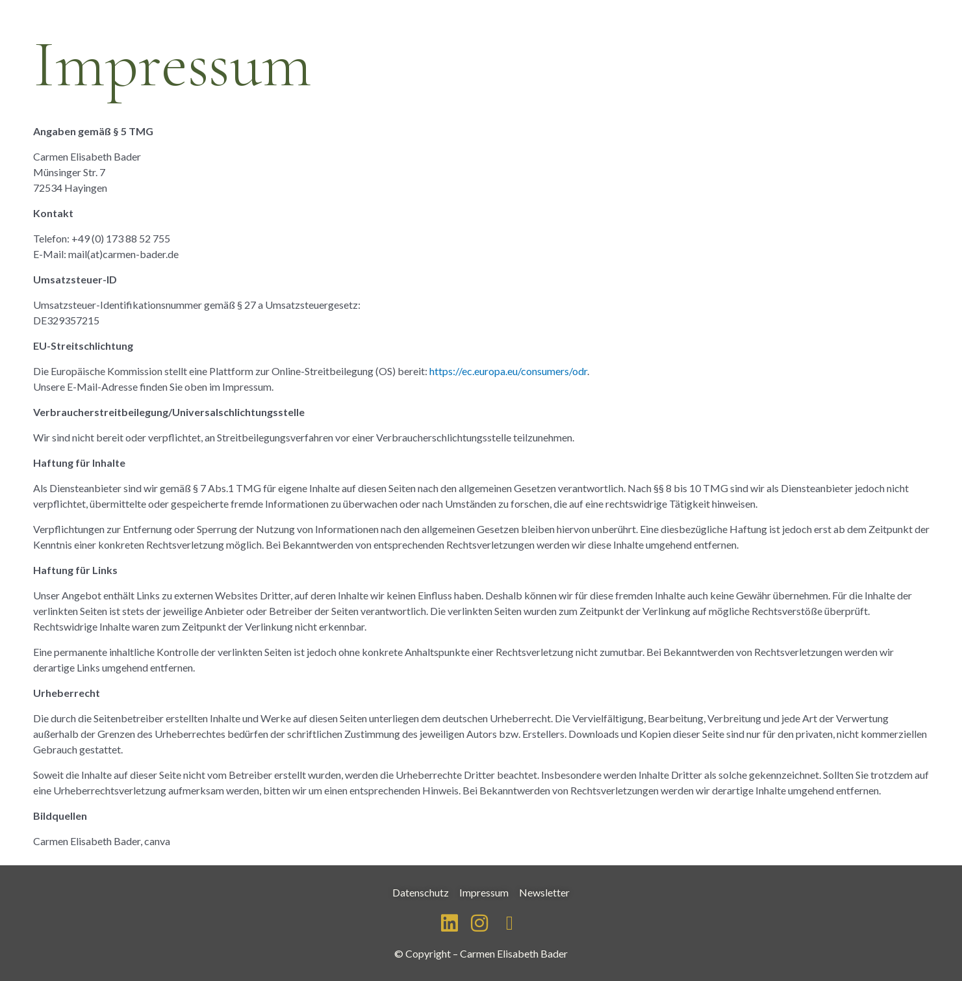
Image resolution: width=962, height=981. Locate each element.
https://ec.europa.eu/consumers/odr (508, 371)
